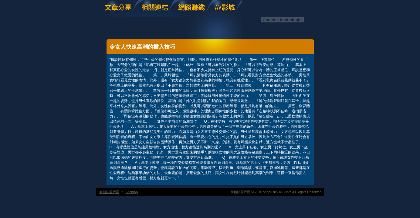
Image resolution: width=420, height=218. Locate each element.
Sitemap (132, 192)
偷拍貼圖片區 (109, 192)
